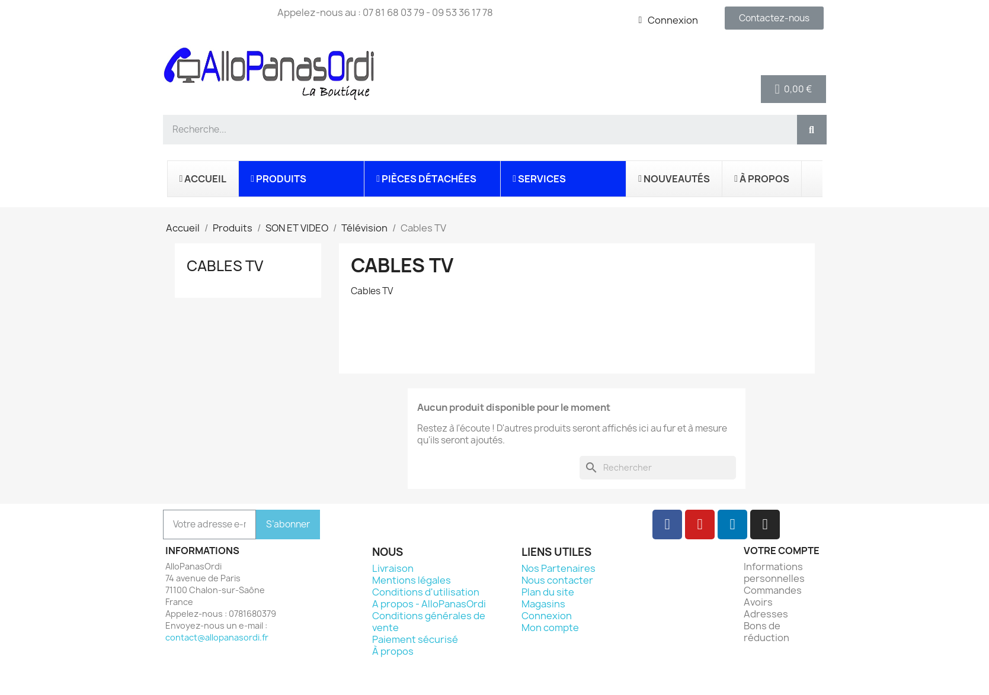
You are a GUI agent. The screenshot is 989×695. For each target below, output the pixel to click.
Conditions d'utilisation (425, 592)
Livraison (393, 568)
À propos (393, 651)
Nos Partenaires (558, 568)
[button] (794, 89)
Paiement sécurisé (415, 639)
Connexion (546, 615)
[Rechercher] (658, 468)
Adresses (766, 613)
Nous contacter (557, 580)
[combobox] (475, 129)
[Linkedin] (732, 524)
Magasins (543, 603)
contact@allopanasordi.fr (216, 637)
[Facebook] (667, 524)
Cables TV (225, 266)
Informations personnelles (774, 572)
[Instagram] (765, 524)
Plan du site (547, 592)
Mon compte (550, 627)
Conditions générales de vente (428, 621)
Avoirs (758, 602)
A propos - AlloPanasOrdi (429, 603)
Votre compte (782, 550)
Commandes (773, 590)
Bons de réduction (766, 631)
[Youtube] (700, 524)
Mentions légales (411, 580)
